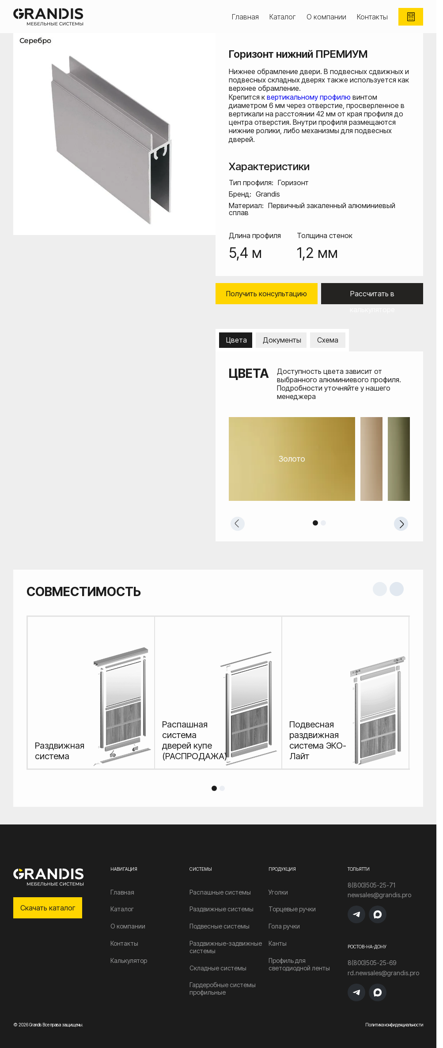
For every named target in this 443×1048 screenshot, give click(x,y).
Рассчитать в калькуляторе (372, 296)
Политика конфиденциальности (394, 1024)
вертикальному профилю (309, 97)
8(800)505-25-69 (372, 962)
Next (401, 524)
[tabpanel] (319, 459)
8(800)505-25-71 (371, 885)
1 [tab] (315, 523)
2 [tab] (323, 523)
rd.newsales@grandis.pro (383, 973)
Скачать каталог (47, 907)
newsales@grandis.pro (379, 895)
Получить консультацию (266, 293)
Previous (238, 524)
